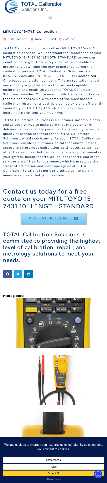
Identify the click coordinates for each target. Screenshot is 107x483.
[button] (50, 17)
